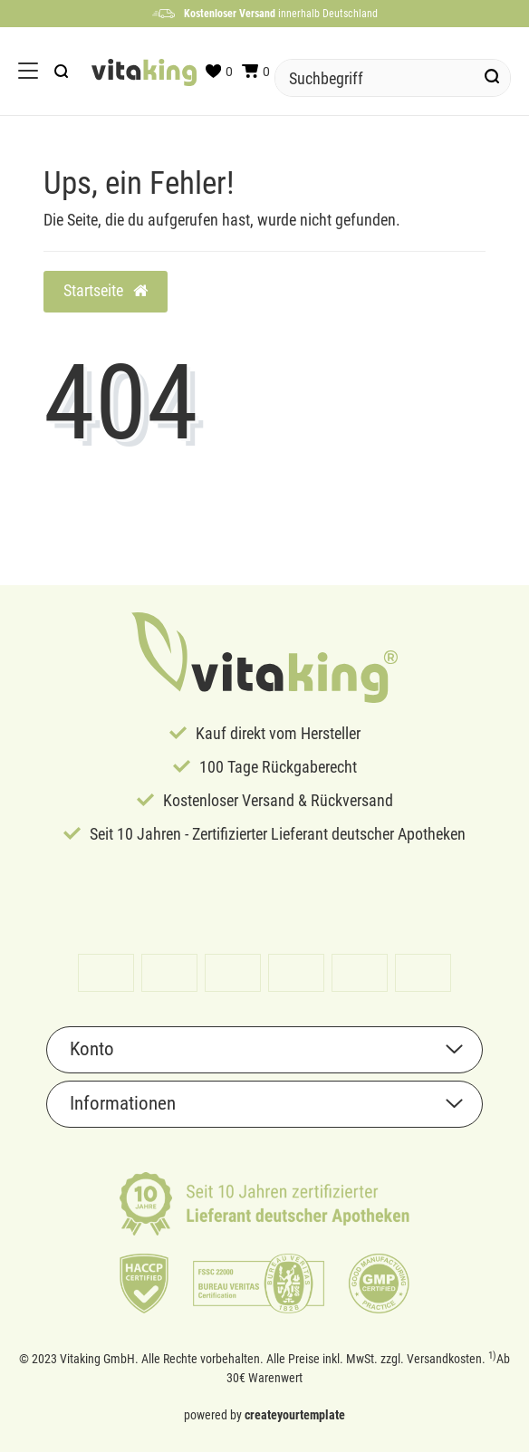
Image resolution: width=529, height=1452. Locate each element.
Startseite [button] (105, 291)
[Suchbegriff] (374, 78)
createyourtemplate (295, 1415)
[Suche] (492, 78)
